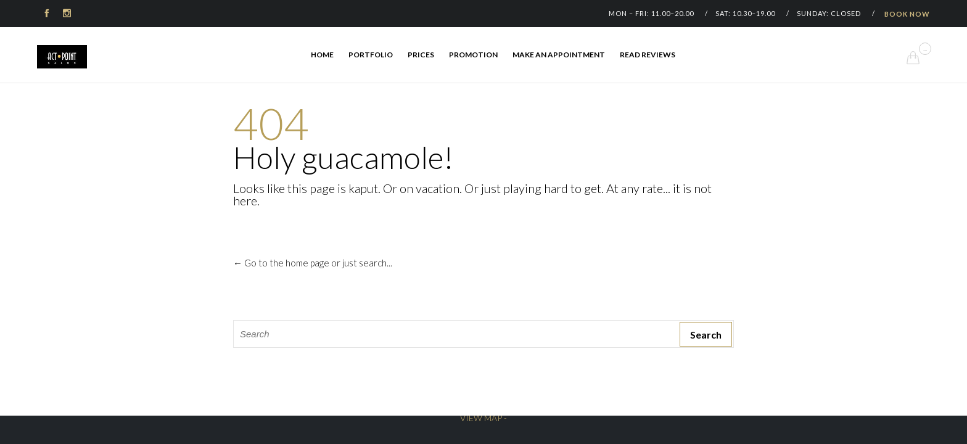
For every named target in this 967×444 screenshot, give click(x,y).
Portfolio (370, 54)
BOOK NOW (907, 14)
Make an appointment (558, 54)
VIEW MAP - (483, 418)
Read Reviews (647, 54)
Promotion (473, 54)
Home (322, 54)
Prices (421, 54)
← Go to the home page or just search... (312, 262)
